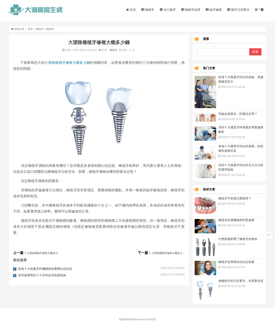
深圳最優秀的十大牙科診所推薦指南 (42, 275)
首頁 (131, 9)
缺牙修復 (214, 9)
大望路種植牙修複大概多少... (43, 253)
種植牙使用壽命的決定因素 (236, 262)
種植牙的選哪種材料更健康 (236, 220)
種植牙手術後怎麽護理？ (234, 198)
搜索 (255, 51)
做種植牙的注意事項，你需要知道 (240, 280)
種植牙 (147, 9)
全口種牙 (168, 9)
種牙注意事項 (238, 9)
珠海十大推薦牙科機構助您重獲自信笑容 (45, 268)
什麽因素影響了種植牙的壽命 (237, 239)
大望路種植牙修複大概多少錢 (67, 62)
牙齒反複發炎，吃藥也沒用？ (237, 113)
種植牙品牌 (190, 9)
